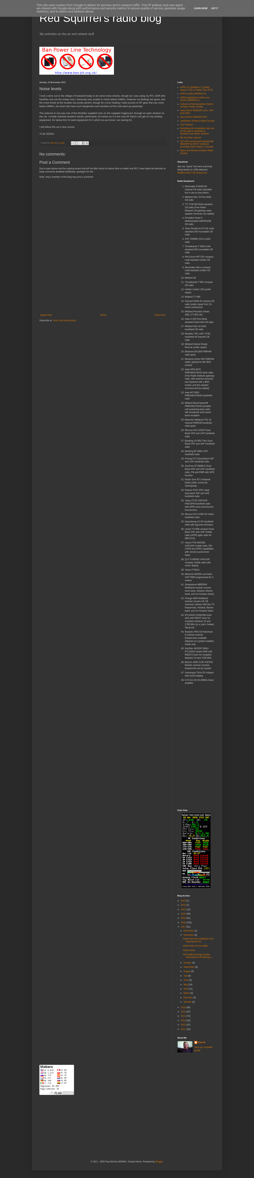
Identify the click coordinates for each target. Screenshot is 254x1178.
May (186, 984)
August (187, 971)
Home (103, 315)
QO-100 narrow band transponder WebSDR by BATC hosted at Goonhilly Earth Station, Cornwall (197, 144)
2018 (183, 922)
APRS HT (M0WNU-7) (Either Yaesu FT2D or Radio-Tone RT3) (196, 88)
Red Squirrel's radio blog (100, 18)
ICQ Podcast (186, 124)
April (186, 989)
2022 (183, 905)
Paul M (201, 1042)
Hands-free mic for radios (195, 945)
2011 (183, 1029)
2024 (183, 900)
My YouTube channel (190, 137)
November (189, 935)
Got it (214, 8)
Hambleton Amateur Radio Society (197, 121)
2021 (183, 909)
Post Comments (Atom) (64, 320)
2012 (183, 1024)
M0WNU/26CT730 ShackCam (192, 173)
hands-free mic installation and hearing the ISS (198, 940)
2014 (183, 1016)
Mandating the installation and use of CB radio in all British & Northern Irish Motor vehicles (197, 131)
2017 (183, 926)
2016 (183, 1007)
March (187, 993)
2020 (183, 913)
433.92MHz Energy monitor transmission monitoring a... (198, 955)
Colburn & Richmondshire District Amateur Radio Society (196, 105)
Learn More (201, 8)
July (186, 975)
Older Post (160, 315)
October (188, 962)
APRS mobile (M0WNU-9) (193, 93)
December (189, 930)
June (186, 980)
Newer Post (46, 315)
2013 (183, 1020)
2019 (183, 918)
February (188, 997)
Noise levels (189, 950)
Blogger (159, 1161)
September (189, 967)
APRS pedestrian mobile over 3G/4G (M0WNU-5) (194, 98)
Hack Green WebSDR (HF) (193, 117)
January (188, 1002)
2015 (183, 1011)
